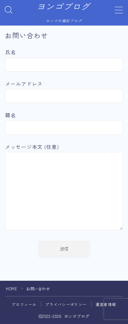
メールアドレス (64, 91)
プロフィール (24, 304)
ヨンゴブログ (63, 7)
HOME (11, 288)
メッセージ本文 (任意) (64, 188)
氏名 (64, 59)
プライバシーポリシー (66, 304)
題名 (64, 122)
